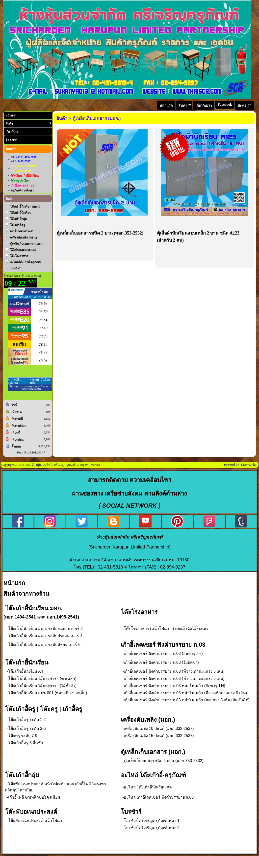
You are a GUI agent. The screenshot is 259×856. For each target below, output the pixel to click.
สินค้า (28, 123)
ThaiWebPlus (249, 464)
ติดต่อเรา (11, 140)
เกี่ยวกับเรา (12, 132)
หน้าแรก (10, 115)
